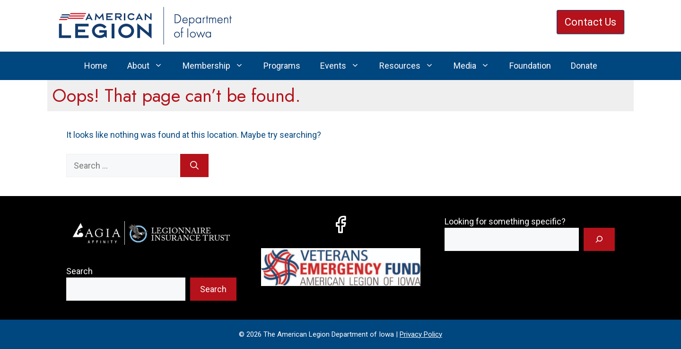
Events (344, 66)
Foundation (530, 66)
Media (476, 66)
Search (79, 271)
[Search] (194, 165)
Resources (411, 66)
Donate (584, 66)
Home (95, 66)
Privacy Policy (421, 334)
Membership (218, 66)
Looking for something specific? (505, 221)
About (150, 66)
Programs (281, 66)
